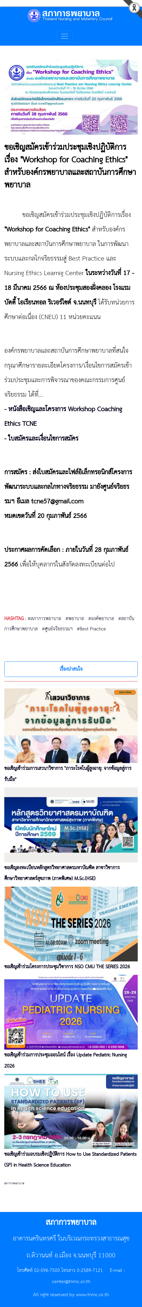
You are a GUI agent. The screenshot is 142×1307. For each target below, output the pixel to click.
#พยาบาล (74, 618)
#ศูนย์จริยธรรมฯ (57, 629)
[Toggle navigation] (65, 36)
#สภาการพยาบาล (44, 618)
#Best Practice (91, 629)
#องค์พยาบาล (101, 618)
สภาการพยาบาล (14, 1183)
